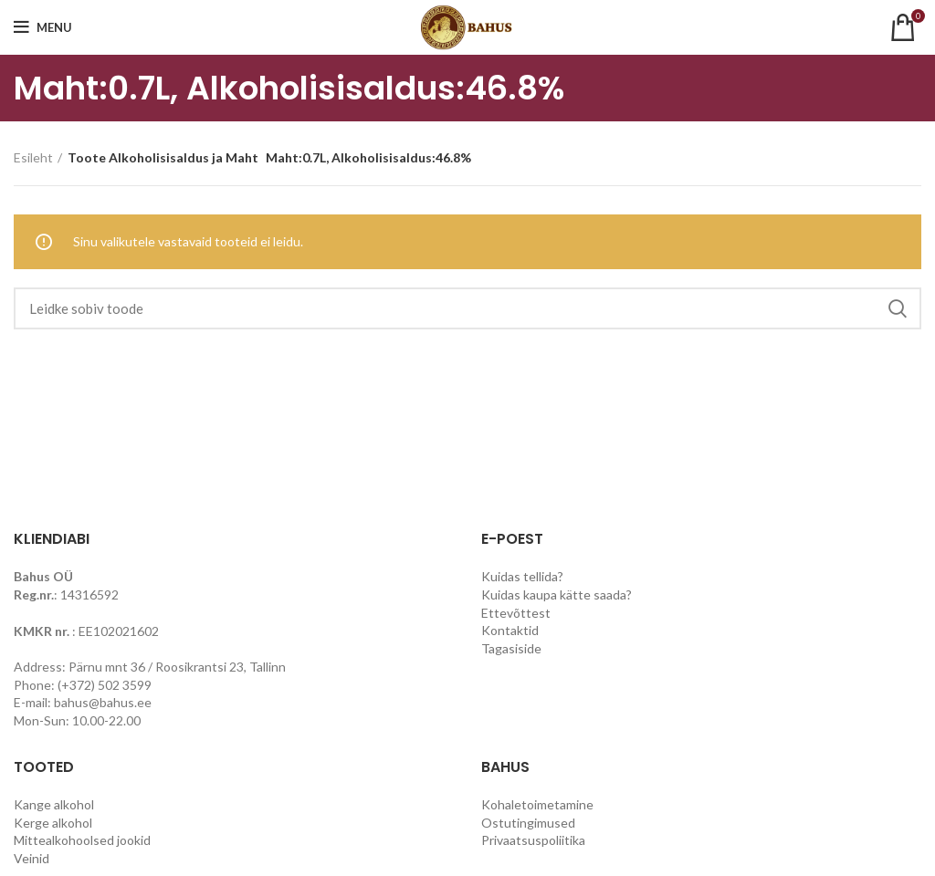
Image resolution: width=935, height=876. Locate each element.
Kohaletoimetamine (537, 804)
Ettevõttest (516, 612)
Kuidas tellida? (522, 576)
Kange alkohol (54, 804)
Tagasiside (511, 648)
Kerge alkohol (53, 822)
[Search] (467, 308)
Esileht (33, 157)
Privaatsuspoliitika (533, 840)
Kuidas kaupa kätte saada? (556, 594)
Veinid (31, 858)
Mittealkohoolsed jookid (82, 840)
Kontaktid (510, 630)
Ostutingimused (528, 822)
